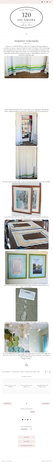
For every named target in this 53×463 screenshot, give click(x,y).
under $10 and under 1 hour (32, 371)
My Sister (26, 441)
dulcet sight (48, 461)
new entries (7, 403)
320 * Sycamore (8, 461)
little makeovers (15, 371)
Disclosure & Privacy (26, 445)
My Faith (26, 437)
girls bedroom (6, 371)
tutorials (22, 371)
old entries (46, 403)
